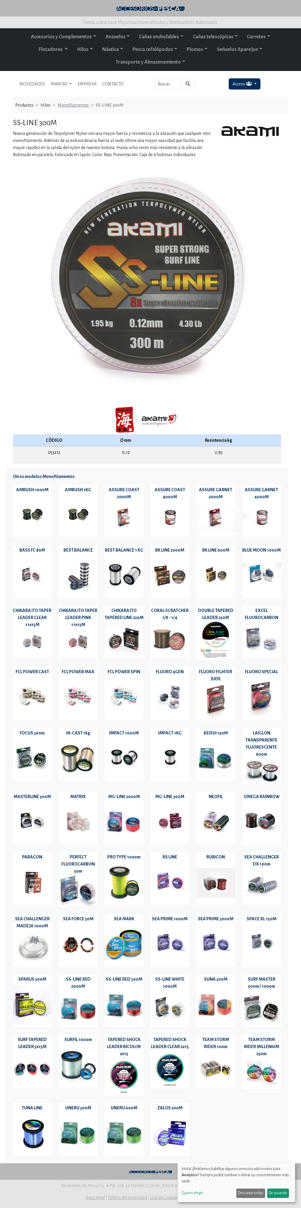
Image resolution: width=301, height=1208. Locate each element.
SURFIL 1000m (78, 1039)
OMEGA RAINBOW (262, 796)
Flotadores (51, 49)
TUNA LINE (32, 1108)
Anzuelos (116, 36)
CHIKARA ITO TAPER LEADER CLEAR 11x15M (32, 617)
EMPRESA (87, 84)
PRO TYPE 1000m (124, 857)
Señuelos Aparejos (237, 49)
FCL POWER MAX (78, 671)
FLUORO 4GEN (170, 671)
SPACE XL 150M (261, 918)
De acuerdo (278, 1193)
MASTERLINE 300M (32, 796)
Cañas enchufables (159, 36)
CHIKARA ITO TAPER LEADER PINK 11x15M (78, 617)
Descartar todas (250, 1193)
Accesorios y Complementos (61, 36)
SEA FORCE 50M (78, 918)
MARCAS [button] (59, 84)
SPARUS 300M (32, 979)
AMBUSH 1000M (32, 489)
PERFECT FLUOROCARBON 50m (78, 864)
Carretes (256, 36)
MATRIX (78, 796)
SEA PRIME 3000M (215, 918)
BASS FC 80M (32, 550)
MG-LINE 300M (169, 796)
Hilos (82, 49)
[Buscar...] (168, 84)
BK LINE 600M (215, 550)
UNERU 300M (78, 1108)
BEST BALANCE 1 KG (124, 550)
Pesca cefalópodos (153, 49)
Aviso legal (95, 1197)
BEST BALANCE (78, 550)
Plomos (195, 49)
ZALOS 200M (170, 1108)
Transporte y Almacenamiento (148, 62)
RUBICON (215, 857)
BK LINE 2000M (169, 550)
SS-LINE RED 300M (124, 979)
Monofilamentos (73, 105)
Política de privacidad (127, 1197)
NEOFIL (216, 796)
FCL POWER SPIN (124, 671)
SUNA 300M (216, 979)
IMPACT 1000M (124, 733)
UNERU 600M (124, 1108)
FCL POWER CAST (32, 671)
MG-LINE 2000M (124, 796)
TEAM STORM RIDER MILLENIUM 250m (261, 1046)
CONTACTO (113, 84)
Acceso (243, 83)
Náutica (110, 49)
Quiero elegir (192, 1193)
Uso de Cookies (164, 1197)
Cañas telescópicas (213, 36)
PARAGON (32, 857)
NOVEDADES (32, 84)
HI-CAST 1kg (78, 733)
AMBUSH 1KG (78, 489)
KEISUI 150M (216, 733)
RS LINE (170, 857)
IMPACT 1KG (170, 733)
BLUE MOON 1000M (261, 550)
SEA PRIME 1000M (170, 918)
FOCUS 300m (32, 733)
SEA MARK (124, 918)
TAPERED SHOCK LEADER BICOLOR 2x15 (124, 1046)
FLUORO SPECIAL (261, 671)
